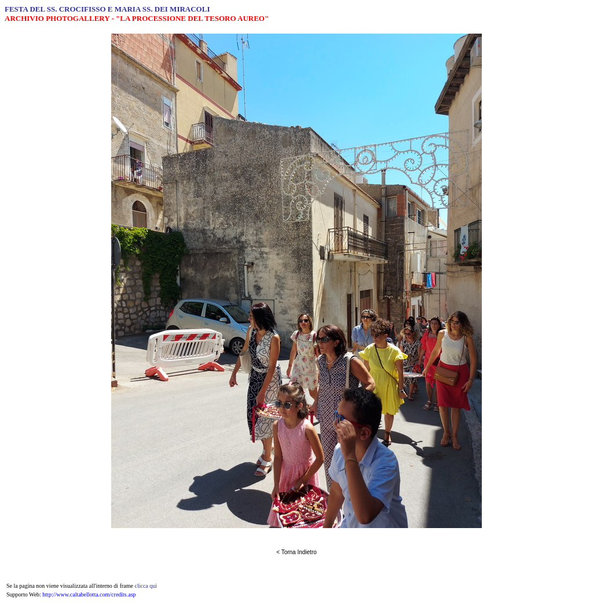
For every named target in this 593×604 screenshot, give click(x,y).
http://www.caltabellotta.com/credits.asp (89, 594)
